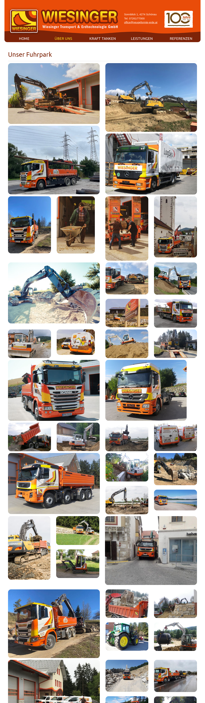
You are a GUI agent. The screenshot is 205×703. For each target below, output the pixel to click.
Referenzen (181, 38)
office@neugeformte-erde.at (140, 22)
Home (24, 38)
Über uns (63, 38)
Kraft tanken (102, 38)
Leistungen (142, 38)
